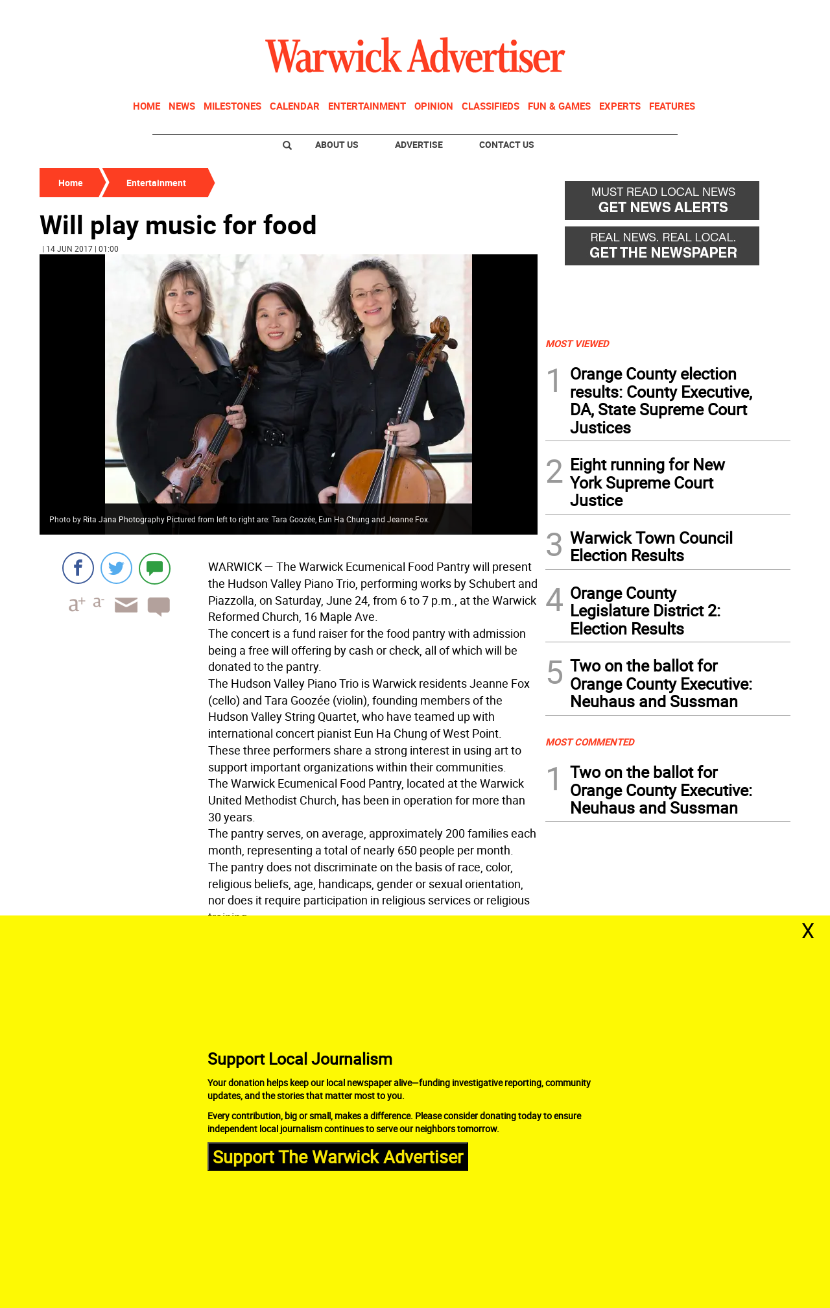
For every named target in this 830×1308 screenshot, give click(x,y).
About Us (337, 144)
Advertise (419, 144)
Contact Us (506, 144)
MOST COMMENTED (589, 741)
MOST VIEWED (577, 343)
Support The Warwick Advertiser (338, 1156)
